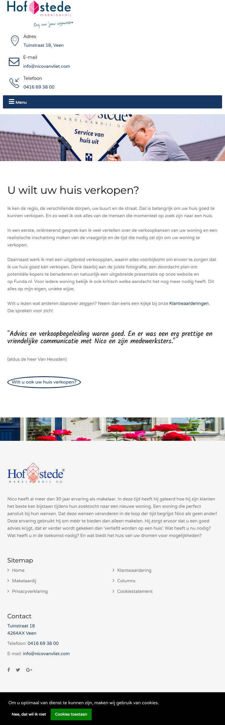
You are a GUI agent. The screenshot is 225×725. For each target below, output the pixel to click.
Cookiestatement (135, 591)
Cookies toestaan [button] (71, 714)
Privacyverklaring (30, 591)
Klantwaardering (134, 570)
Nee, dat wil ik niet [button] (29, 714)
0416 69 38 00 (38, 87)
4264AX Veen (21, 633)
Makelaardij (24, 581)
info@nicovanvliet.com (46, 66)
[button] (161, 703)
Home (18, 570)
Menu (18, 101)
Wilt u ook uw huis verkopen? (44, 382)
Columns (126, 581)
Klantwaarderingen (189, 303)
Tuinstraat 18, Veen (43, 45)
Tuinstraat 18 (21, 626)
